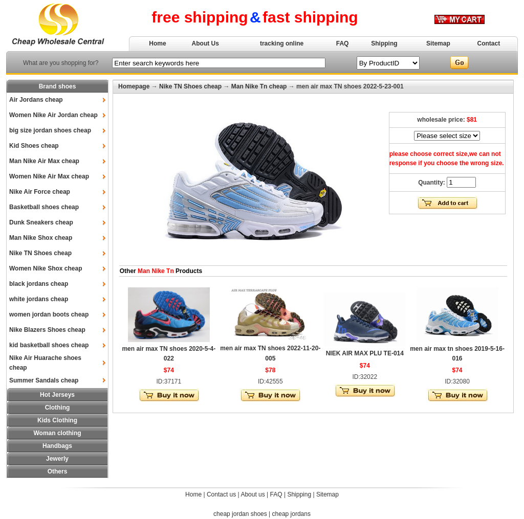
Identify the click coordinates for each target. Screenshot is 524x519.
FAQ (342, 43)
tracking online (281, 43)
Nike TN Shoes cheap (40, 253)
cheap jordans (291, 513)
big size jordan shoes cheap (50, 130)
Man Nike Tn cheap (259, 86)
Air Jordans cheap (36, 99)
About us (253, 494)
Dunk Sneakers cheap (41, 222)
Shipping (384, 43)
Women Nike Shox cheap (45, 268)
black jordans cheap (38, 283)
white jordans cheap (38, 299)
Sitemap (438, 43)
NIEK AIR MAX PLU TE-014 (365, 353)
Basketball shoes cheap (44, 207)
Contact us (221, 494)
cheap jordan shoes (240, 513)
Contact (488, 43)
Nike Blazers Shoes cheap (47, 329)
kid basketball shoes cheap (49, 345)
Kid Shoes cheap (34, 145)
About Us (205, 43)
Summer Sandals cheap (43, 380)
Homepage (133, 86)
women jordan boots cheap (49, 314)
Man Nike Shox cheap (40, 237)
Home (157, 43)
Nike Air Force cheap (39, 191)
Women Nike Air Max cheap (49, 176)
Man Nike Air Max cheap (44, 161)
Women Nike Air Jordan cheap (53, 115)
